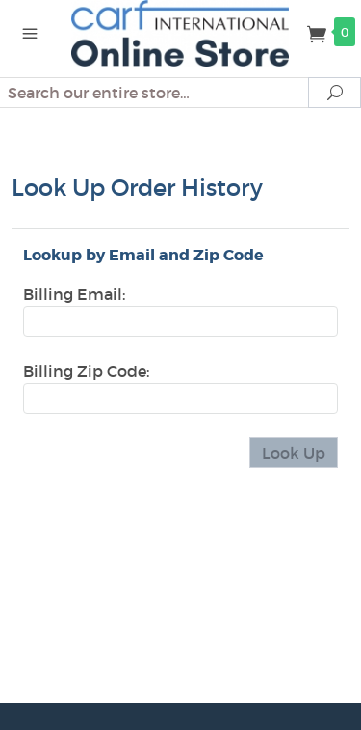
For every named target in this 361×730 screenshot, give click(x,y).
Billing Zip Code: (86, 371)
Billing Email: (74, 294)
